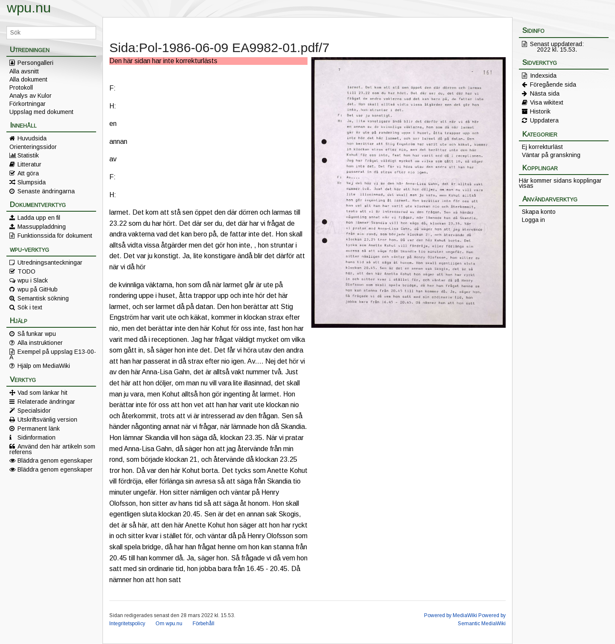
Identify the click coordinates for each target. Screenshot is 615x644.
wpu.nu (29, 7)
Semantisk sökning (43, 298)
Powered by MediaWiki (450, 615)
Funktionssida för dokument (55, 236)
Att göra (28, 173)
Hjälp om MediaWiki (44, 366)
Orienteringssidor (33, 146)
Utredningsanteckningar (50, 262)
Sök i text (30, 307)
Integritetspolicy (127, 624)
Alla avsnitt (24, 71)
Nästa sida (544, 93)
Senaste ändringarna (46, 191)
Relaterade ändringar (46, 402)
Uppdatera (544, 120)
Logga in (533, 219)
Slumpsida (32, 182)
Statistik (28, 155)
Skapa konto (539, 211)
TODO (26, 271)
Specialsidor (34, 411)
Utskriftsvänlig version (47, 420)
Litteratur (29, 164)
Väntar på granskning (551, 154)
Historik (540, 111)
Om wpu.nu (168, 624)
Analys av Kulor (30, 95)
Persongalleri (35, 63)
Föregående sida (553, 84)
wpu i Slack (33, 280)
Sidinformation (37, 437)
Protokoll (21, 87)
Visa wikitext (546, 102)
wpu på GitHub (38, 289)
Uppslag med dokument (41, 111)
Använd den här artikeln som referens (52, 449)
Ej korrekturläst (542, 146)
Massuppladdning (42, 227)
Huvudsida (32, 138)
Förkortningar (27, 103)
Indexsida (543, 76)
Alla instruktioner (40, 343)
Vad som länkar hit (42, 393)
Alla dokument (28, 79)
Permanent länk (39, 428)
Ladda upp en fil (39, 218)
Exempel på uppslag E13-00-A (52, 354)
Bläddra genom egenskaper (55, 460)
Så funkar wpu (37, 334)
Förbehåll (203, 624)
